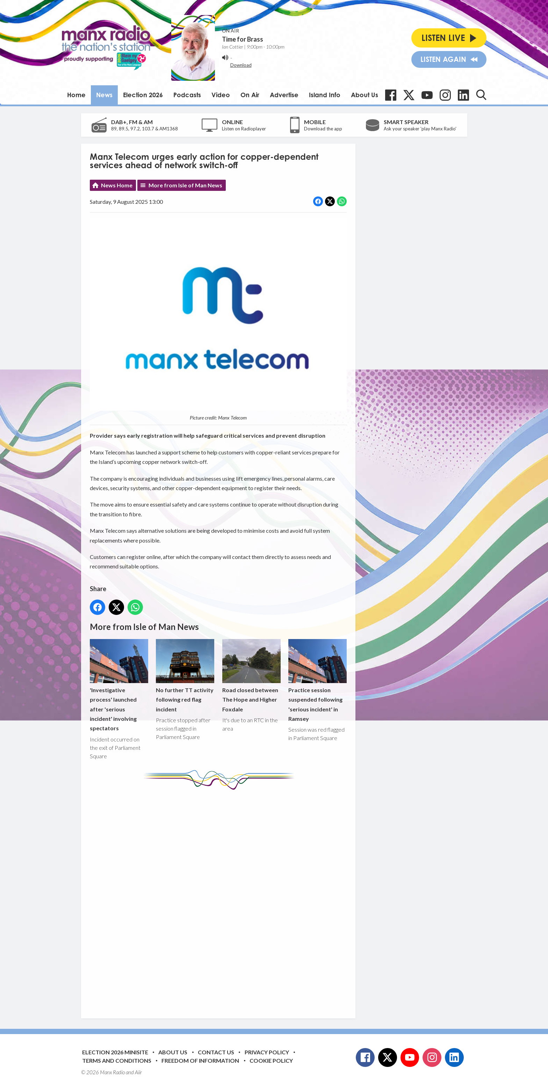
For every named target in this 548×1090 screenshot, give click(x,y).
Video (220, 95)
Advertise (284, 95)
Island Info (324, 95)
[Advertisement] (221, 898)
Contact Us (216, 1052)
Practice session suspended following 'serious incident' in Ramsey (317, 680)
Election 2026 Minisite (115, 1052)
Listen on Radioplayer (244, 128)
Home (76, 95)
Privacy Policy (267, 1052)
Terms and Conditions (116, 1060)
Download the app (323, 128)
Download (241, 65)
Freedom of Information (200, 1060)
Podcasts (187, 95)
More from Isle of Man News (185, 185)
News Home (116, 185)
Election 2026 (143, 95)
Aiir (138, 1072)
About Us (364, 95)
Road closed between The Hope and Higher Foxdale (251, 675)
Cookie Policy (271, 1060)
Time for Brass (242, 39)
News (104, 95)
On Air (249, 95)
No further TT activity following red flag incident (185, 675)
